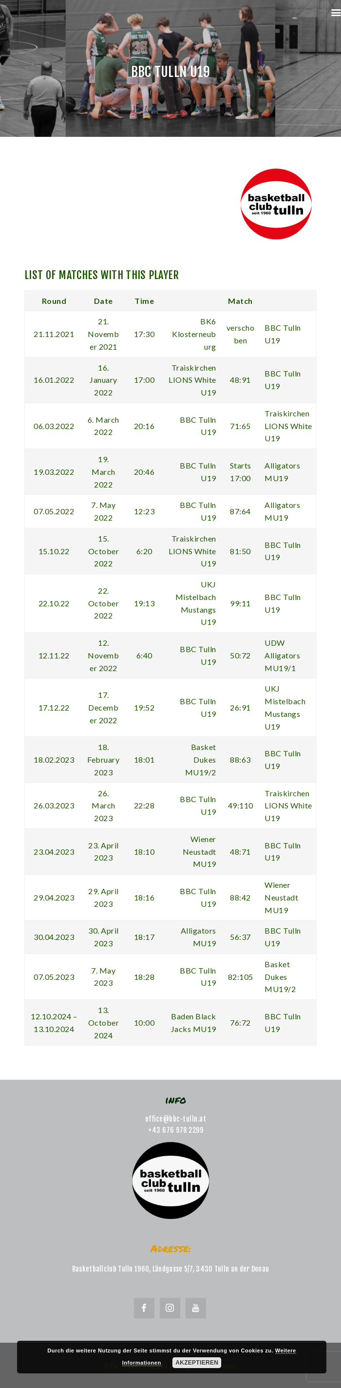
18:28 (144, 976)
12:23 (144, 511)
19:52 (144, 707)
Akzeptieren (196, 1362)
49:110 (240, 805)
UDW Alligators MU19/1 (282, 655)
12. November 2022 (103, 655)
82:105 (240, 976)
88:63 (240, 759)
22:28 (144, 805)
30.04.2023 (54, 936)
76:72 (240, 1022)
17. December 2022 (103, 707)
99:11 (240, 603)
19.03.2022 (54, 471)
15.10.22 (54, 551)
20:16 (144, 426)
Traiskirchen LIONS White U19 (192, 380)
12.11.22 (54, 655)
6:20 (144, 551)
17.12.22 (54, 707)
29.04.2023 (54, 897)
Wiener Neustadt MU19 (199, 851)
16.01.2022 (54, 379)
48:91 (240, 379)
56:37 (240, 936)
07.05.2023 (54, 976)
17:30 (144, 333)
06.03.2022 (54, 426)
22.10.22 (54, 603)
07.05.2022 (54, 511)
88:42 (240, 897)
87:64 (240, 511)
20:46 (144, 471)
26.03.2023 (54, 805)
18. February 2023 (103, 759)
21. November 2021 (103, 334)
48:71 (240, 851)
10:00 (144, 1022)
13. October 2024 (103, 1022)
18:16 (144, 897)
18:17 (144, 936)
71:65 (240, 426)
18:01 (144, 759)
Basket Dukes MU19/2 (200, 759)
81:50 (240, 551)
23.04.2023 (54, 851)
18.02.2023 (54, 759)
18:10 (144, 851)
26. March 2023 (103, 805)
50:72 (240, 655)
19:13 (144, 603)
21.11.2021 (54, 333)
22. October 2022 (103, 603)
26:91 (240, 707)
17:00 (144, 379)
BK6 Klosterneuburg (194, 334)
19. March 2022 (103, 471)
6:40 (144, 655)
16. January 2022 (103, 380)
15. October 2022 (103, 551)
